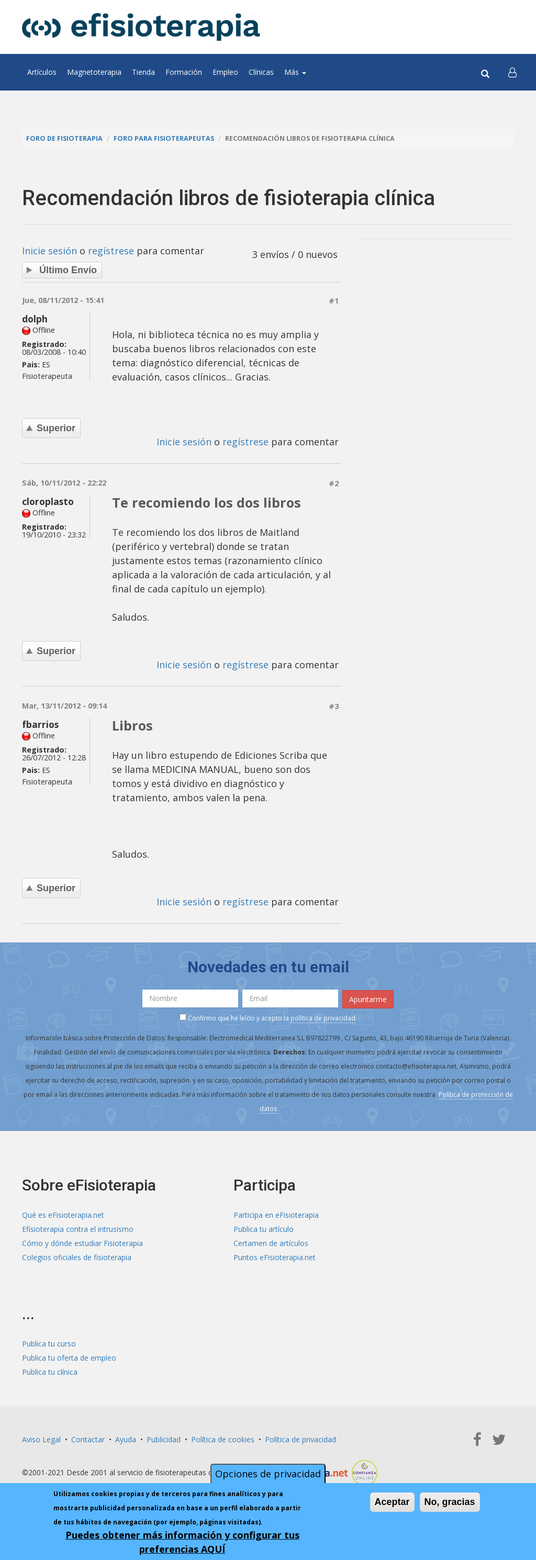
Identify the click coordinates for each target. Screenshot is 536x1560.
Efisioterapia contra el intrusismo (77, 1229)
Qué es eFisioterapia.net (63, 1215)
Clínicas (261, 72)
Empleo (225, 72)
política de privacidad (323, 1017)
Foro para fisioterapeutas (164, 138)
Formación (183, 72)
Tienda (143, 72)
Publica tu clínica (49, 1371)
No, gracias (450, 1502)
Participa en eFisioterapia (276, 1215)
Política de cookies (222, 1439)
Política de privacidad (300, 1439)
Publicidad (164, 1439)
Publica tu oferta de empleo (69, 1357)
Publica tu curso (49, 1343)
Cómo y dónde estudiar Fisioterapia (82, 1243)
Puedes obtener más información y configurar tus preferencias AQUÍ (182, 1542)
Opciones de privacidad (268, 1473)
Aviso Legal (41, 1439)
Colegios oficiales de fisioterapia (76, 1257)
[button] (512, 72)
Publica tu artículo (263, 1229)
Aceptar (392, 1502)
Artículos (42, 72)
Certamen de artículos (270, 1243)
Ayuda (125, 1439)
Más (295, 72)
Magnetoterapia (94, 72)
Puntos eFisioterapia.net (274, 1257)
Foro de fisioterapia (64, 138)
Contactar (88, 1439)
